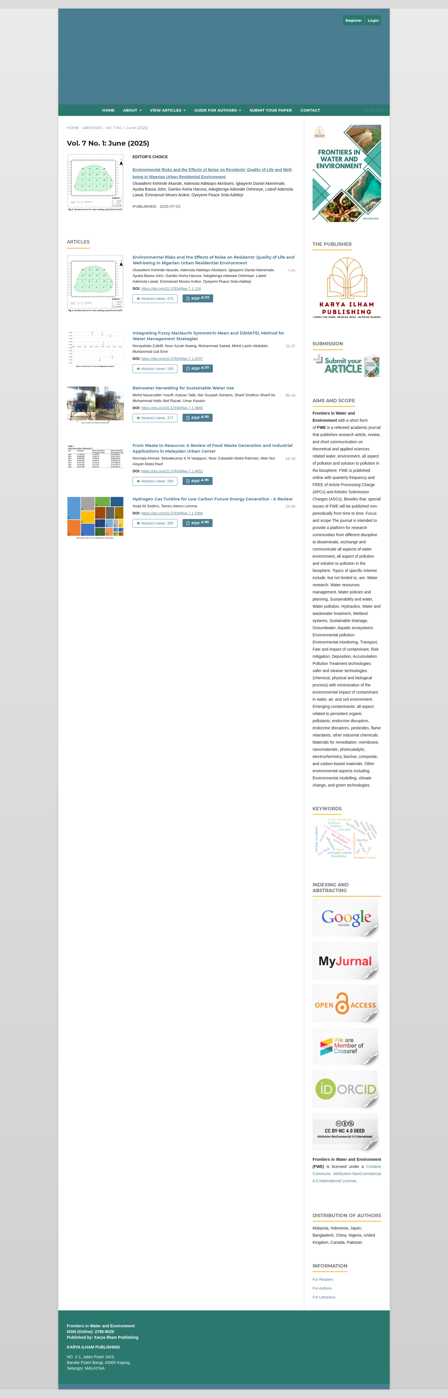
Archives (92, 127)
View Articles (166, 110)
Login (373, 20)
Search (375, 110)
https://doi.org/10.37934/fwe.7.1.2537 (172, 359)
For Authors (322, 1288)
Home (108, 110)
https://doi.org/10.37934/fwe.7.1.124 (171, 288)
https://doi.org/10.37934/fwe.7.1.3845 (172, 408)
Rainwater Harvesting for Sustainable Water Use (183, 388)
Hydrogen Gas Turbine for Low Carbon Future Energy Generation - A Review (213, 499)
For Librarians (324, 1297)
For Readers (323, 1279)
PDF (199, 298)
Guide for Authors (216, 110)
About (130, 110)
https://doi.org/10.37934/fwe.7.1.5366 (172, 513)
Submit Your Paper (271, 110)
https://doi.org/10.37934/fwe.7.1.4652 (172, 471)
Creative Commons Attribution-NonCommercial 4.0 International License (347, 1173)
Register (353, 20)
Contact (310, 110)
